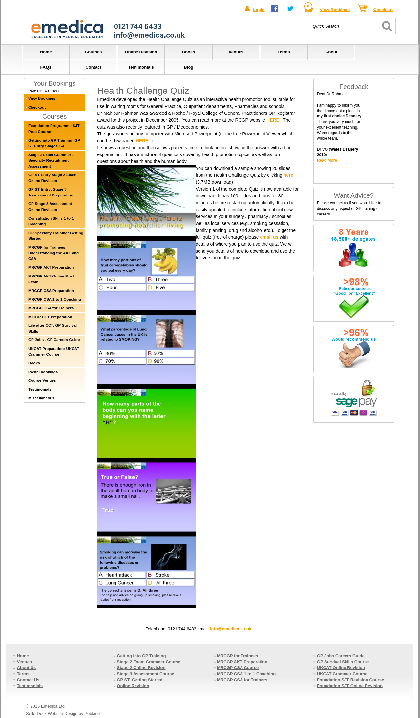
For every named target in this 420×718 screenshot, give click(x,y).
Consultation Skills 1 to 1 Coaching (51, 221)
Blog (188, 67)
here (288, 175)
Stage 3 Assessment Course (145, 673)
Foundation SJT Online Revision (350, 685)
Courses (93, 52)
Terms (284, 52)
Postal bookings (43, 372)
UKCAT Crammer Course (342, 673)
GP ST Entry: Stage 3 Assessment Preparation (50, 192)
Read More (327, 160)
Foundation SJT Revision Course (350, 679)
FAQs (46, 67)
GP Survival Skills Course (343, 661)
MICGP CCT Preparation (50, 317)
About (331, 52)
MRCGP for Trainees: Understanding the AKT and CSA (53, 253)
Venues (236, 52)
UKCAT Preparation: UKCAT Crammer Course (53, 351)
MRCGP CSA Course (238, 667)
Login (258, 9)
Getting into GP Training (141, 655)
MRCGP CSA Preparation (51, 290)
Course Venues (42, 380)
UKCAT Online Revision (341, 667)
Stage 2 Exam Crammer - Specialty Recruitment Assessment (51, 160)
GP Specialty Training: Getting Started (55, 236)
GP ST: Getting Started (139, 679)
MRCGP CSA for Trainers (51, 308)
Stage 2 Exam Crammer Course (148, 661)
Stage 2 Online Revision (141, 667)
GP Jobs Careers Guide (341, 655)
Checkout (383, 9)
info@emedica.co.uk (230, 628)
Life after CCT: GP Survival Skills (52, 328)
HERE (272, 120)
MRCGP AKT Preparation (51, 267)
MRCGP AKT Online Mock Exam (51, 279)
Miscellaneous (41, 398)
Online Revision (141, 52)
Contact (93, 67)
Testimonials (141, 67)
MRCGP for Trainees (237, 655)
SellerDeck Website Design (51, 713)
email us (269, 237)
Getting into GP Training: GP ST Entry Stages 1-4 (54, 143)
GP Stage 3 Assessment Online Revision (50, 206)
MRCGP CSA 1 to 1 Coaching (54, 299)
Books (188, 52)
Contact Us (28, 679)
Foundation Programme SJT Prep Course (54, 128)
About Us (26, 667)
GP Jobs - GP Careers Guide (54, 340)
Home (46, 52)
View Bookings (335, 9)
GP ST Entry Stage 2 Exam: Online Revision (53, 178)
